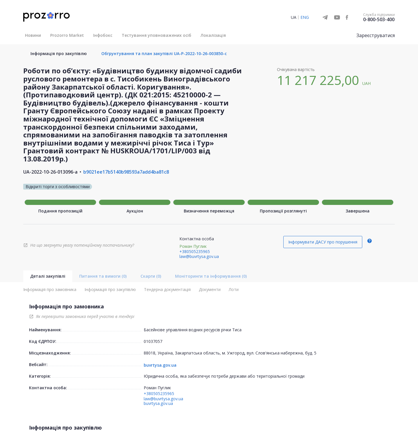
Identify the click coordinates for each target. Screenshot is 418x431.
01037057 (153, 341)
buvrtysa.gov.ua (160, 365)
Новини (33, 35)
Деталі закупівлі (47, 276)
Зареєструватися (375, 35)
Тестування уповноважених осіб (156, 35)
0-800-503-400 (378, 19)
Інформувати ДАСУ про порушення (322, 242)
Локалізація (213, 35)
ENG (304, 17)
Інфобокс (102, 35)
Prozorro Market (67, 35)
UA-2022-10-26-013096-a (50, 172)
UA (293, 17)
